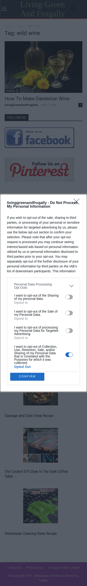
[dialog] (43, 293)
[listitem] (43, 285)
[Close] (78, 202)
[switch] (69, 296)
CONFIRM (28, 376)
